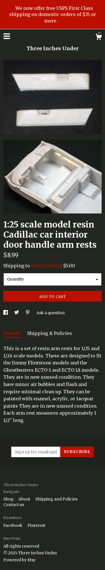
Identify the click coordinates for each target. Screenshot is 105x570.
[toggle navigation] (6, 36)
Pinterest (36, 525)
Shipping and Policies (56, 499)
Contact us (13, 504)
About (24, 499)
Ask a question (50, 312)
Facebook (13, 525)
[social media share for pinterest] (28, 312)
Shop (8, 499)
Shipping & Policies (49, 333)
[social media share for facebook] (6, 312)
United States (46, 265)
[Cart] (98, 37)
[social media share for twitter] (17, 312)
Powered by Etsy (19, 559)
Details (12, 333)
